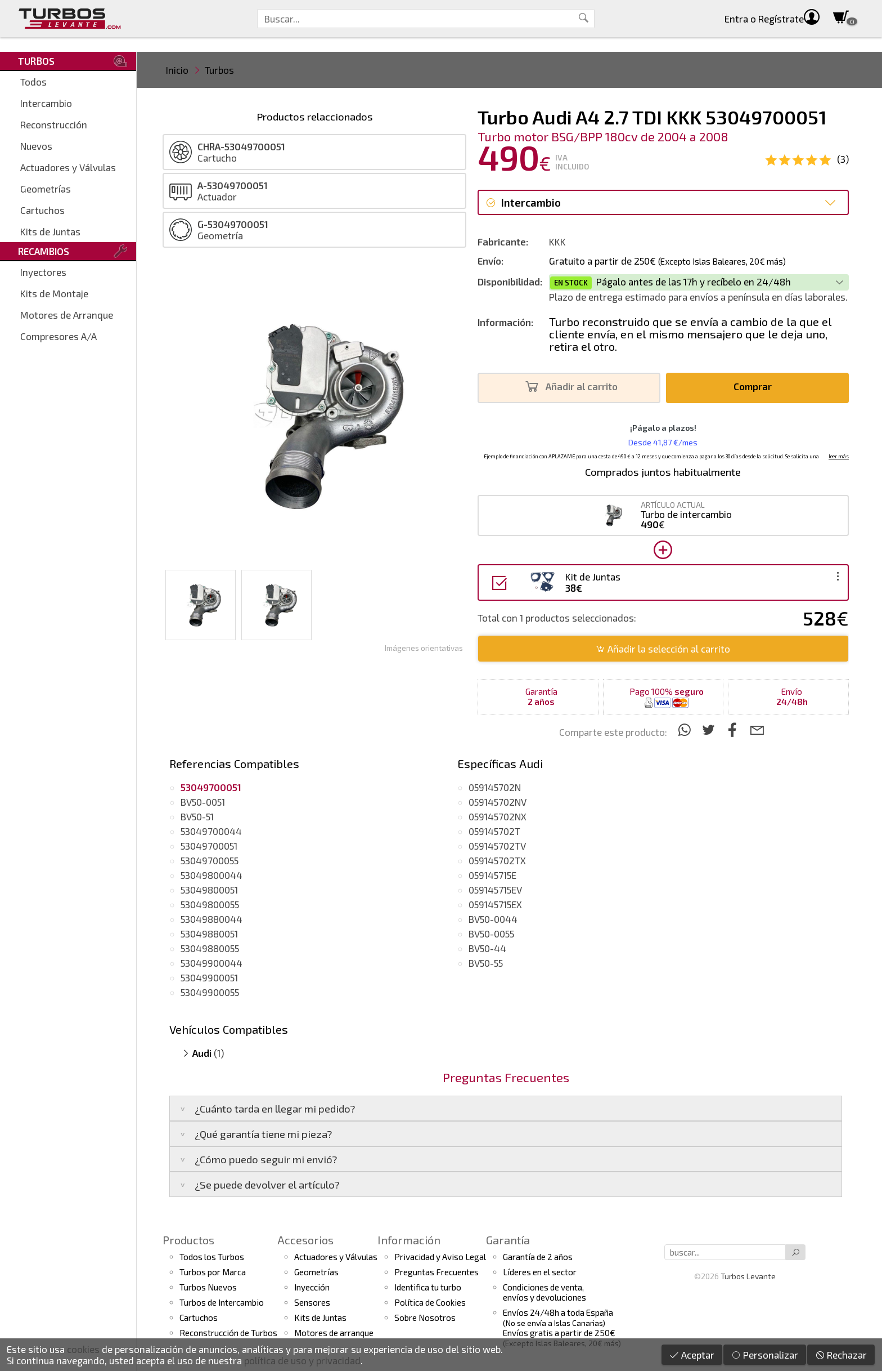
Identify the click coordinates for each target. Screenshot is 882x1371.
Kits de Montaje (54, 293)
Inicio (177, 69)
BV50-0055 (491, 933)
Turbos (219, 69)
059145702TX (497, 860)
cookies (83, 1349)
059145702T (494, 831)
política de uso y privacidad (302, 1360)
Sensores (312, 1302)
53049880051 (209, 933)
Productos (188, 1240)
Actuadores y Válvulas (68, 167)
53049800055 (210, 904)
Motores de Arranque (66, 314)
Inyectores (43, 272)
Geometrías (45, 188)
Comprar (756, 386)
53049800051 (209, 889)
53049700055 (209, 860)
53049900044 (211, 962)
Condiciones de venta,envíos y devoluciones (544, 1292)
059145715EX (495, 904)
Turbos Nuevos (208, 1287)
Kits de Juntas (50, 231)
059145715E (492, 875)
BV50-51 (197, 816)
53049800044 (211, 875)
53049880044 (211, 919)
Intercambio (46, 103)
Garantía (508, 1240)
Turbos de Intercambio (221, 1302)
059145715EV (495, 889)
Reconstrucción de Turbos (228, 1333)
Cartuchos (42, 210)
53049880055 (210, 948)
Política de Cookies (430, 1302)
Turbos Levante (748, 1276)
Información (408, 1240)
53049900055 (210, 992)
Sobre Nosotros (425, 1317)
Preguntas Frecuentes (436, 1272)
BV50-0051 (203, 801)
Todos (33, 81)
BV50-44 (487, 948)
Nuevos (36, 145)
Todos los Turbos (211, 1257)
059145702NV (497, 801)
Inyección (312, 1287)
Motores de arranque (334, 1333)
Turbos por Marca (212, 1272)
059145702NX (497, 816)
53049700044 (211, 831)
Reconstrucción (53, 124)
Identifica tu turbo (427, 1287)
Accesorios (305, 1240)
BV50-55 (486, 962)
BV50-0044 (493, 919)
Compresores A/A (58, 336)
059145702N (495, 787)
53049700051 (209, 845)
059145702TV (497, 845)
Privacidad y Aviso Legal (440, 1257)
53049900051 (209, 977)
